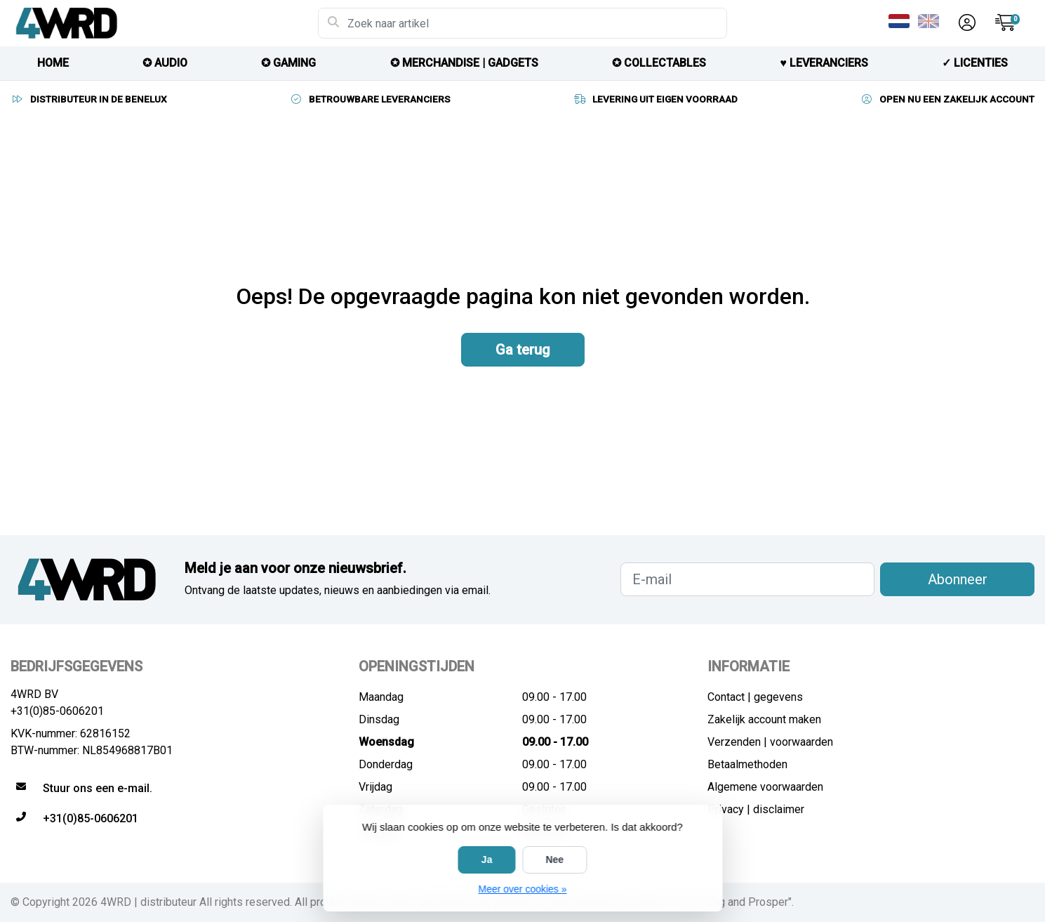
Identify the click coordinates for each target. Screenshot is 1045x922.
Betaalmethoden (747, 764)
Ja (487, 859)
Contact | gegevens (755, 697)
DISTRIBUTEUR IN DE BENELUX (89, 99)
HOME (53, 63)
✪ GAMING (288, 63)
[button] (965, 23)
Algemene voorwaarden (765, 786)
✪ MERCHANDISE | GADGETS (464, 63)
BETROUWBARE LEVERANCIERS (370, 99)
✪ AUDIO (164, 63)
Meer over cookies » (522, 889)
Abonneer (957, 579)
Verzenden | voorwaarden (770, 742)
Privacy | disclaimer (755, 809)
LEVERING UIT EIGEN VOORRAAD (655, 99)
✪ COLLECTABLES (659, 63)
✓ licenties (975, 63)
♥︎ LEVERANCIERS (824, 63)
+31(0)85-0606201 (57, 711)
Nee (554, 859)
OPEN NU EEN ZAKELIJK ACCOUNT (947, 99)
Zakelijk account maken (764, 719)
